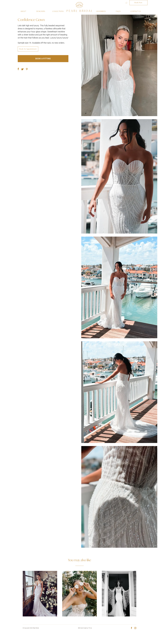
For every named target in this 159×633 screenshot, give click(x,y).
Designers (40, 11)
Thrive (90, 628)
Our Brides (101, 11)
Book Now (138, 2)
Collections (58, 11)
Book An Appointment (28, 49)
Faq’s (118, 11)
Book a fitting (43, 58)
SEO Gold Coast (82, 628)
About (23, 11)
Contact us (136, 11)
